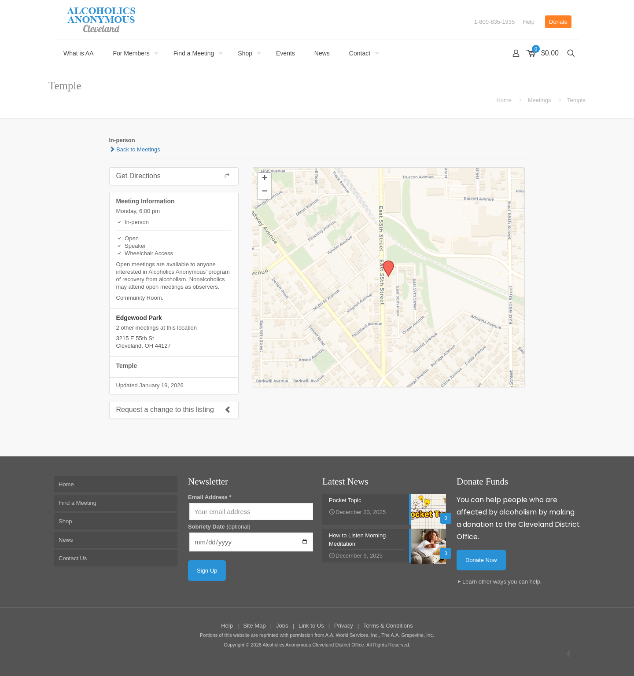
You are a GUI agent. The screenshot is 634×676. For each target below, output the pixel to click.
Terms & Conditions (388, 625)
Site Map (254, 625)
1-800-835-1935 (494, 22)
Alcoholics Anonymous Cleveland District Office (313, 644)
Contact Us (73, 558)
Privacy (343, 625)
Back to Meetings (134, 149)
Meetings (539, 100)
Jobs (282, 625)
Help (528, 22)
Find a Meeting (77, 503)
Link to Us (311, 625)
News (66, 539)
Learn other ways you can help (501, 581)
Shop (65, 521)
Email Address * (210, 497)
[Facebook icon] (568, 654)
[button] (385, 263)
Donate (558, 22)
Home (504, 100)
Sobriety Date (219, 526)
